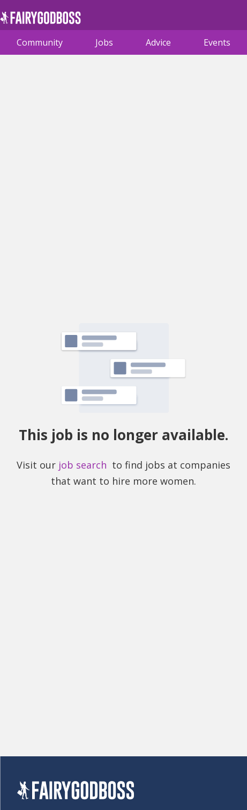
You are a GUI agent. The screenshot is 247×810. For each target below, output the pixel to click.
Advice (158, 42)
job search (82, 464)
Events (217, 42)
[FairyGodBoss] (75, 792)
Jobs (104, 42)
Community (40, 42)
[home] (40, 20)
